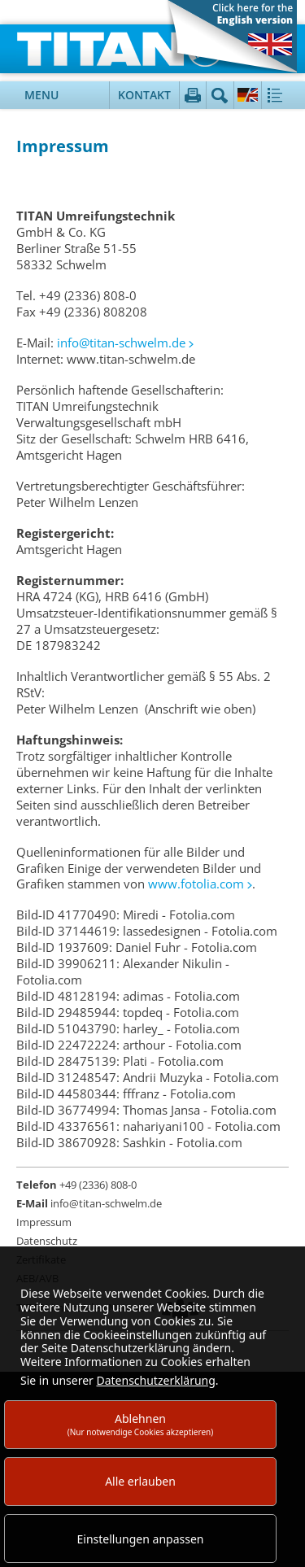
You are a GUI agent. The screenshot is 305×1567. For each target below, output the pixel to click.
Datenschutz (46, 1240)
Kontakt (144, 95)
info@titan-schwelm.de (121, 342)
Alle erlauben (140, 1481)
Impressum (44, 1222)
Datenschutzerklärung (155, 1380)
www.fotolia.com (196, 883)
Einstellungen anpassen (140, 1539)
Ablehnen (141, 1424)
